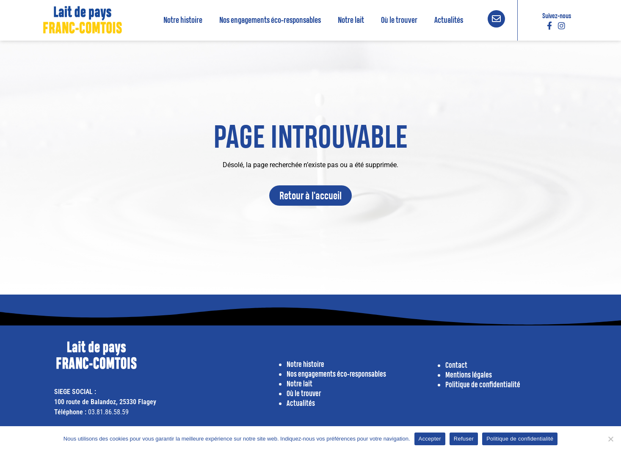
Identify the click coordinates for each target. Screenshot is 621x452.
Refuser (464, 438)
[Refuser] (610, 439)
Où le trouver (399, 20)
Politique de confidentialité (519, 438)
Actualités (448, 20)
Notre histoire (182, 20)
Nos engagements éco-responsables (270, 20)
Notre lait (351, 20)
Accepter (430, 438)
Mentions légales (468, 374)
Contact (456, 365)
